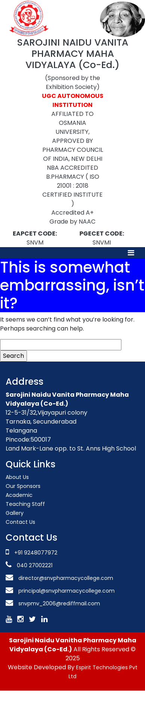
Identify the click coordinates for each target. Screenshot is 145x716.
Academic (19, 495)
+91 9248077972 (35, 552)
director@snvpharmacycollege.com (65, 578)
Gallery (15, 513)
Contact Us (20, 522)
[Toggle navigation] (131, 252)
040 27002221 (33, 565)
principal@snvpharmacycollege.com (66, 590)
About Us (17, 477)
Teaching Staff (25, 504)
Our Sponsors (23, 486)
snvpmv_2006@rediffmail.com (59, 603)
